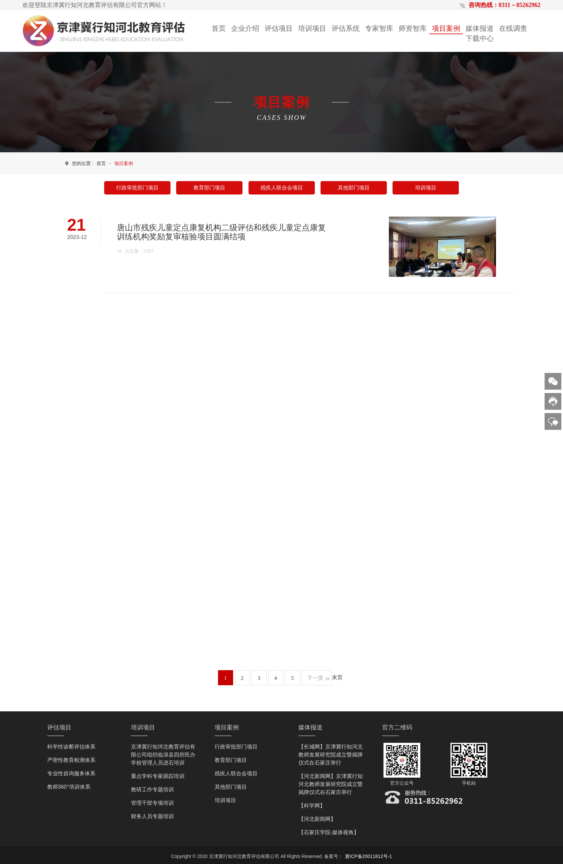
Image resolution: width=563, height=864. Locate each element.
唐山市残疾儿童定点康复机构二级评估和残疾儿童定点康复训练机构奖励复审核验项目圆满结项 (221, 232)
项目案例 (446, 28)
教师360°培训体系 (68, 787)
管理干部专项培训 (152, 803)
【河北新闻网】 (317, 819)
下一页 (315, 678)
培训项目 (312, 28)
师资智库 (413, 28)
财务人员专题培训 (152, 816)
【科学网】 (311, 805)
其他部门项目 (353, 187)
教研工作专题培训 (152, 789)
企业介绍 (245, 28)
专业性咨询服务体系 (71, 773)
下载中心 (480, 38)
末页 (337, 677)
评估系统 (346, 28)
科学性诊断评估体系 (71, 747)
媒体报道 (480, 28)
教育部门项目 (209, 187)
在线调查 (513, 28)
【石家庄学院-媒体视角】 (328, 832)
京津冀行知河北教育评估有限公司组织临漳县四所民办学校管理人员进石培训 (163, 755)
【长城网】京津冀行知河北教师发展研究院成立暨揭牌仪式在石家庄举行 (330, 755)
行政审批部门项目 (137, 187)
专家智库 (379, 28)
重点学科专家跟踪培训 (158, 776)
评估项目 (279, 28)
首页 (219, 28)
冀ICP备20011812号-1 (368, 856)
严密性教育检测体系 (71, 760)
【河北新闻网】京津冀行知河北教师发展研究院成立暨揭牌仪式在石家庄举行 (330, 784)
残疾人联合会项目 (281, 187)
